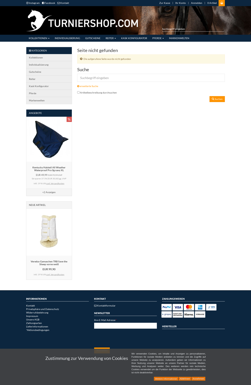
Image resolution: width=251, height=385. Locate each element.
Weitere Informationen (166, 378)
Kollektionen (39, 38)
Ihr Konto (180, 2)
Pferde (158, 38)
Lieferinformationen (37, 326)
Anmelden (196, 2)
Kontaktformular (105, 305)
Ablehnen (185, 378)
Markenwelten (179, 38)
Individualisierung (67, 38)
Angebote (35, 112)
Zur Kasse (164, 2)
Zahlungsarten (34, 323)
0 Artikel (212, 2)
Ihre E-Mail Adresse (105, 320)
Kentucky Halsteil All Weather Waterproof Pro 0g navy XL (49, 168)
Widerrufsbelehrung (37, 312)
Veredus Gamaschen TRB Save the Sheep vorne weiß (49, 263)
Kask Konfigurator (134, 38)
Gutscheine (92, 38)
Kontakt (30, 305)
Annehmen (198, 378)
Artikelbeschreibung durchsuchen (98, 92)
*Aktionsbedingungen (37, 329)
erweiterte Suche (87, 86)
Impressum (32, 316)
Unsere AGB (32, 319)
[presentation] (120, 338)
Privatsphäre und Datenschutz (42, 309)
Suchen (217, 99)
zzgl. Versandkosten (55, 183)
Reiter (111, 38)
